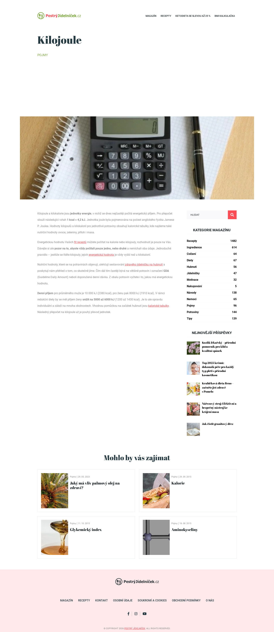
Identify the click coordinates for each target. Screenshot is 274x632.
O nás (210, 600)
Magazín (151, 16)
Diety (212, 260)
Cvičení (212, 254)
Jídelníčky (212, 273)
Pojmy (42, 55)
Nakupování (212, 286)
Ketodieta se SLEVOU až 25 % (192, 16)
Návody (212, 293)
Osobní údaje (122, 600)
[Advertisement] (137, 86)
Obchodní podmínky (186, 600)
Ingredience (212, 247)
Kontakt (101, 600)
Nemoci (212, 299)
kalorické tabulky (158, 305)
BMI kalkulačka (225, 16)
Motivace (212, 280)
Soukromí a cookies (152, 600)
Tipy (212, 318)
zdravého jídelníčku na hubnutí (144, 264)
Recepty (166, 16)
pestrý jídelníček (134, 628)
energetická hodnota (101, 254)
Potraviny (212, 312)
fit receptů (80, 242)
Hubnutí (212, 267)
